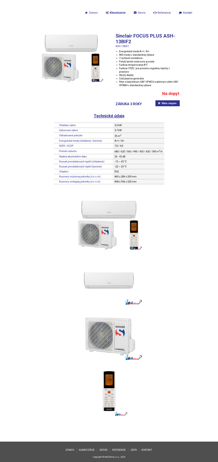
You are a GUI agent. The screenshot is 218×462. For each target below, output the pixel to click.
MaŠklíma (42, 12)
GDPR (134, 450)
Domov (91, 12)
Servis (139, 12)
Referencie (162, 12)
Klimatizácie (115, 12)
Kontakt (185, 12)
